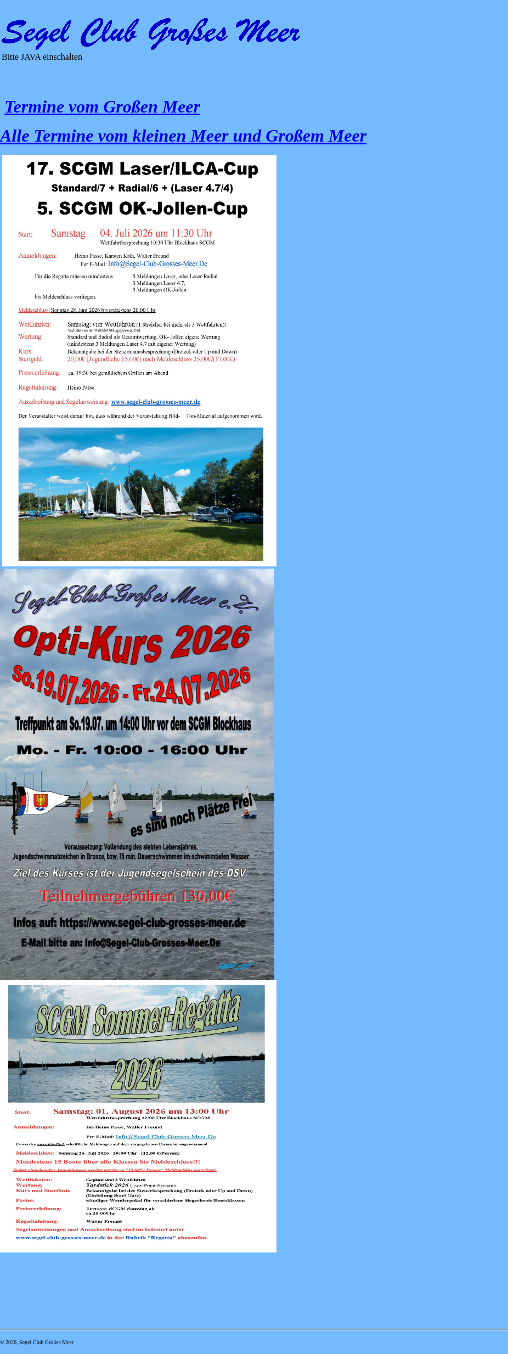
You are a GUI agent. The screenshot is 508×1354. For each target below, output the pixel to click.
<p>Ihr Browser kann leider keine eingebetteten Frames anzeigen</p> (153, 61)
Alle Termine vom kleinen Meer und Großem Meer (183, 135)
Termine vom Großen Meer (102, 106)
